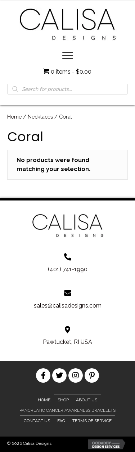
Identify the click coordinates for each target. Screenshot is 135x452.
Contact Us (37, 420)
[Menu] (67, 56)
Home (14, 117)
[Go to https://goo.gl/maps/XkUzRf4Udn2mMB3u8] (67, 336)
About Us (86, 399)
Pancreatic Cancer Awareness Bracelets (67, 410)
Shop (63, 399)
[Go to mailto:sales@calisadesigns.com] (67, 299)
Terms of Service (92, 420)
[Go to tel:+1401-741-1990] (67, 263)
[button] (43, 375)
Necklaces (40, 117)
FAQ (61, 420)
